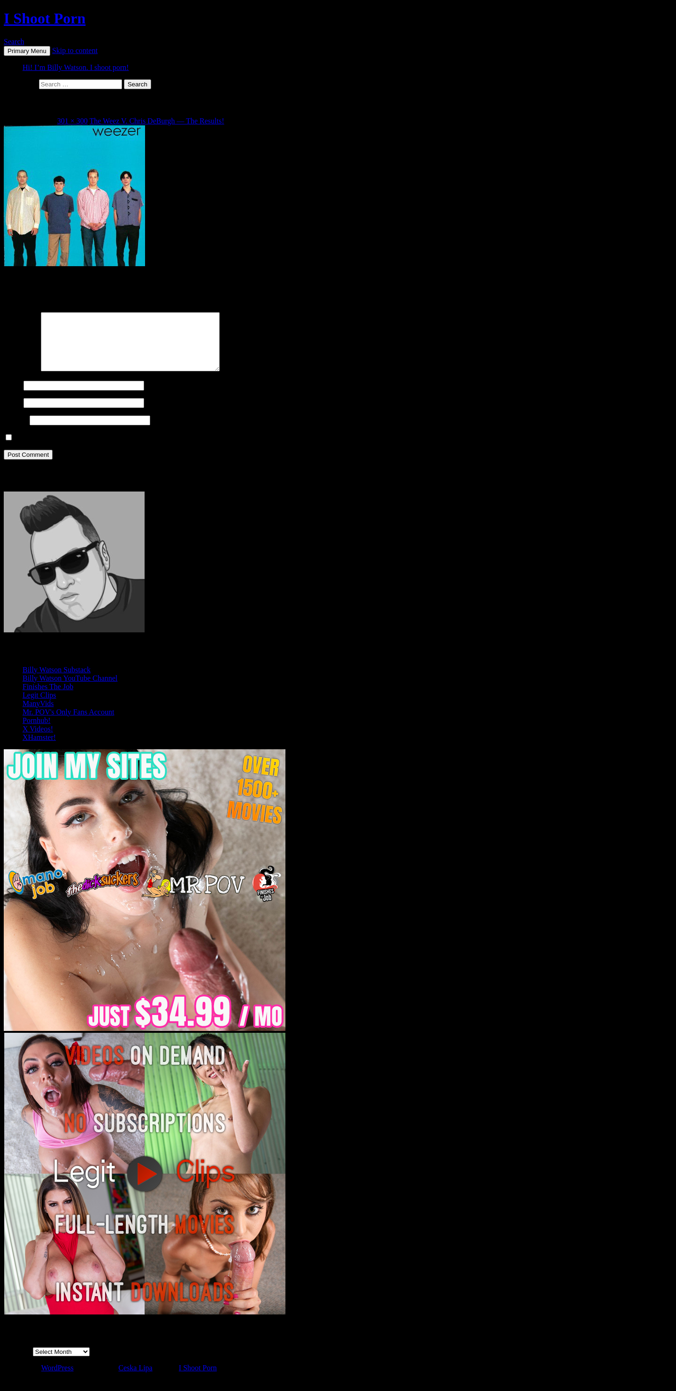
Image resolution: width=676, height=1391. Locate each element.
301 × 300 (72, 121)
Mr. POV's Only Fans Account (68, 723)
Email (13, 414)
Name (13, 396)
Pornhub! (37, 732)
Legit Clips (39, 706)
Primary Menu (27, 50)
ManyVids (38, 715)
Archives (17, 1363)
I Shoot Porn (44, 18)
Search (14, 42)
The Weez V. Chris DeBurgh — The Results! (157, 121)
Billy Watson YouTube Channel (70, 689)
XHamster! (39, 749)
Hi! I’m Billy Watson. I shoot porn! (76, 67)
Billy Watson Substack (57, 681)
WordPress (57, 1379)
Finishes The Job (48, 698)
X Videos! (38, 740)
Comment (21, 380)
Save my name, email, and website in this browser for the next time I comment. (134, 449)
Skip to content (75, 50)
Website (16, 431)
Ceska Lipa (135, 1379)
